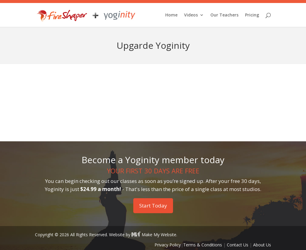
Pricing (252, 15)
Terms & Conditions (202, 245)
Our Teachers (224, 15)
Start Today (153, 205)
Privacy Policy (167, 245)
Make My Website (153, 234)
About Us (262, 245)
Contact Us (237, 245)
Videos (191, 15)
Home (171, 15)
